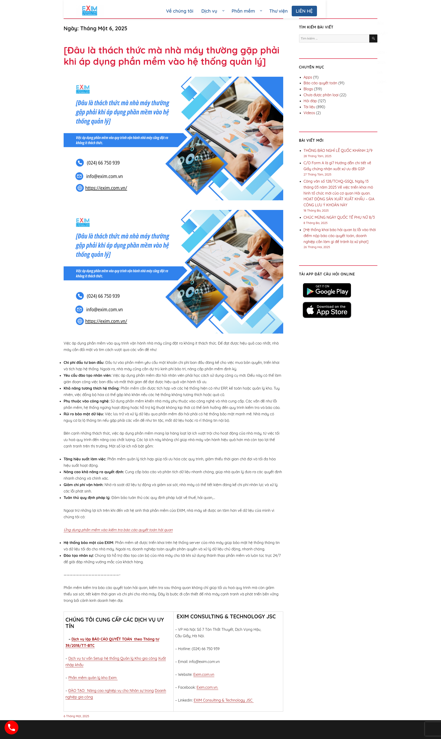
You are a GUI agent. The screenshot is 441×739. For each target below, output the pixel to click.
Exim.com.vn (203, 674)
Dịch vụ (209, 11)
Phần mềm (243, 11)
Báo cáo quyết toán (320, 83)
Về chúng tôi (179, 11)
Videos (309, 112)
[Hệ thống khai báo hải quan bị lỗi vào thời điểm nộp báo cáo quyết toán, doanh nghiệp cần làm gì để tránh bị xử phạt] (340, 235)
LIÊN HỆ (304, 11)
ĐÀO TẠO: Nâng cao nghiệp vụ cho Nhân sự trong (111, 690)
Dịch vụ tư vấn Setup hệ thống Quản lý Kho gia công (112, 658)
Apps (308, 77)
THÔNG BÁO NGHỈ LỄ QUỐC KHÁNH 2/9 (338, 150)
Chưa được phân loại (321, 95)
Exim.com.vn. (207, 687)
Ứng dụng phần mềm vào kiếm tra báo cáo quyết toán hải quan (118, 529)
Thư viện (278, 11)
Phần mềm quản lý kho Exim (93, 677)
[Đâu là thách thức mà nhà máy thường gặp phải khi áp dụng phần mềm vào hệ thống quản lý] (171, 55)
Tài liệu (309, 107)
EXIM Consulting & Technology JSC (223, 700)
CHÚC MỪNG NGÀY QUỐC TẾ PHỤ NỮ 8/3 (339, 217)
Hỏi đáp (310, 101)
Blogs (308, 89)
